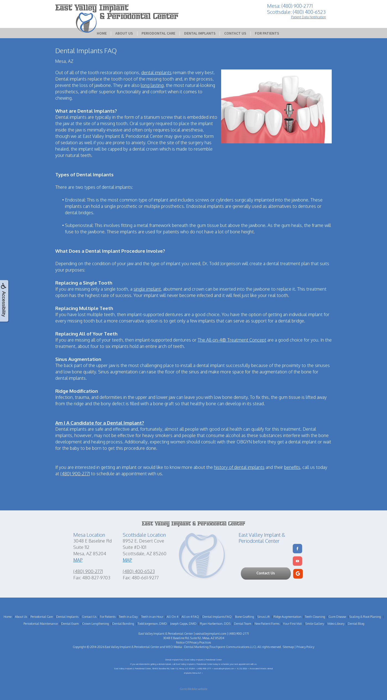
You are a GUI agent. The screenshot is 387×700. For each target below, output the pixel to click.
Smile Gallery (314, 624)
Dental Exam (70, 624)
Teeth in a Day (128, 617)
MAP (78, 560)
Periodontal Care (158, 33)
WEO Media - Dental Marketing (187, 647)
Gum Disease (337, 617)
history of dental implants (239, 467)
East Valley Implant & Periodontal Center (132, 647)
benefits (292, 467)
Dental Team (242, 624)
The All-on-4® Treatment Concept (232, 340)
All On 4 (172, 617)
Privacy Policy (305, 647)
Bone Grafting (244, 617)
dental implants (156, 72)
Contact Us (235, 33)
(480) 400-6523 (139, 571)
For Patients (267, 33)
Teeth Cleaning (315, 617)
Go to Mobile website (193, 689)
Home (102, 33)
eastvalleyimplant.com (210, 634)
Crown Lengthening (95, 624)
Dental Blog (356, 624)
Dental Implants (200, 33)
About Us (124, 33)
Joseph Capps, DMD (183, 624)
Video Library (335, 624)
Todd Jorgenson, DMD (152, 624)
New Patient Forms (267, 624)
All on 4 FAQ (190, 617)
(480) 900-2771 (75, 473)
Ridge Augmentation (287, 617)
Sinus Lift (263, 617)
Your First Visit (292, 624)
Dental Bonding (123, 624)
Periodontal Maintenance (40, 624)
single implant (147, 289)
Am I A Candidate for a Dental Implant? (99, 423)
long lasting (152, 85)
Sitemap (288, 647)
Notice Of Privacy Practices (193, 642)
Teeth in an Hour (152, 617)
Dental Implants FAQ (217, 617)
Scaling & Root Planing (365, 617)
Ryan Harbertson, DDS (215, 624)
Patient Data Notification (308, 17)
